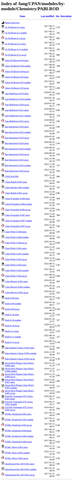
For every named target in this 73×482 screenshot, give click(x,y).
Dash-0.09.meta (12, 298)
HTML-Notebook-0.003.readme (19, 419)
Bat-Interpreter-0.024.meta (17, 143)
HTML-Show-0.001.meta (16, 447)
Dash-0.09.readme (13, 303)
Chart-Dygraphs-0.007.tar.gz (17, 226)
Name (22, 16)
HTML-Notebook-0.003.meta (18, 414)
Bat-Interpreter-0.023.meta (17, 127)
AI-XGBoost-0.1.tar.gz (15, 38)
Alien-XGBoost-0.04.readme (18, 66)
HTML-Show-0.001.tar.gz (16, 458)
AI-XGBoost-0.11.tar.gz (15, 55)
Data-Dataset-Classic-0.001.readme (20, 353)
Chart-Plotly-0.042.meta (16, 265)
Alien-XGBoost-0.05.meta (17, 77)
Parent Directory (12, 23)
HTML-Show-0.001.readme (17, 453)
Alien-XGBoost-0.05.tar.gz (17, 88)
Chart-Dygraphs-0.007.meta (17, 215)
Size (58, 16)
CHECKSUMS (11, 176)
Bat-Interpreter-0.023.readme (18, 132)
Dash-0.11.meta (12, 331)
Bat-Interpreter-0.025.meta (17, 160)
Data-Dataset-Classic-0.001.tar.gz (20, 359)
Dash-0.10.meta (12, 314)
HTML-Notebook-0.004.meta (18, 431)
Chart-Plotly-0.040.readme (17, 237)
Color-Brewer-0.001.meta (16, 281)
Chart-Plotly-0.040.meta (16, 232)
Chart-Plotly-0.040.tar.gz (16, 243)
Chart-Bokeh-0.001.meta (16, 182)
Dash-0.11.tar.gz (12, 342)
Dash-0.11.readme (13, 337)
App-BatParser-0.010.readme (18, 99)
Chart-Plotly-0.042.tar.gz (16, 276)
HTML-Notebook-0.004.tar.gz (18, 442)
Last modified (47, 16)
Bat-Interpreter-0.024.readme (18, 149)
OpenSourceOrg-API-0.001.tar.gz (20, 475)
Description (65, 16)
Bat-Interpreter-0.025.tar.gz (17, 171)
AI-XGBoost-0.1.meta (15, 27)
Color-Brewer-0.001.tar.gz (16, 292)
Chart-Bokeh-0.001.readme (17, 187)
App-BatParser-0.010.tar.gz (17, 104)
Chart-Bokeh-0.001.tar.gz (16, 193)
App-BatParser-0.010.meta (17, 93)
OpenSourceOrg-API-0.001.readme (20, 469)
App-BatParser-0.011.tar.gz (17, 121)
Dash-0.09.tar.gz (12, 309)
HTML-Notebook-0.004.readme (19, 436)
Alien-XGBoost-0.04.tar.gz (17, 71)
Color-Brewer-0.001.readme (17, 287)
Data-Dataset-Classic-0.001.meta (19, 348)
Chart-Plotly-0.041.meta (16, 248)
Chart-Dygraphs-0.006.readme (18, 204)
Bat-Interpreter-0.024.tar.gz (17, 154)
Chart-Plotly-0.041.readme (17, 254)
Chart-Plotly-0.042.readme (17, 270)
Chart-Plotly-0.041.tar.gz (16, 259)
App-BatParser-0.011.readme (18, 116)
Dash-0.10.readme (13, 320)
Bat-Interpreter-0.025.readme (18, 165)
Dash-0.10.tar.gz (12, 326)
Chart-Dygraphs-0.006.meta (17, 198)
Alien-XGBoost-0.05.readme (18, 82)
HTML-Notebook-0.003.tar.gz (18, 425)
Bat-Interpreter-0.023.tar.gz (17, 138)
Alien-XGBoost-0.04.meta (17, 60)
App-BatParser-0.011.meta (17, 110)
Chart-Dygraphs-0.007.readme (18, 221)
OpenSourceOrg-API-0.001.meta (19, 464)
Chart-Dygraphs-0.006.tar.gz (17, 209)
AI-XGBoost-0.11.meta (15, 44)
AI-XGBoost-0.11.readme (16, 49)
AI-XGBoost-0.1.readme (16, 33)
